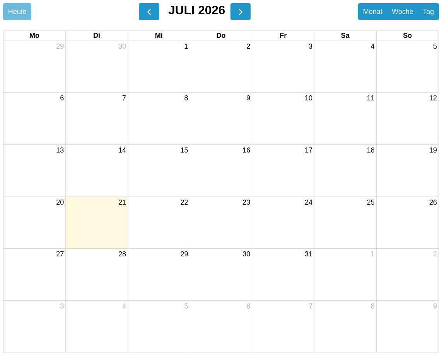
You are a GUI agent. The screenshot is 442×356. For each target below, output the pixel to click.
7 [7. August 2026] (310, 306)
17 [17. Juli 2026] (308, 150)
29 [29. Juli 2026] (184, 254)
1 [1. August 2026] (373, 254)
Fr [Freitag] (283, 35)
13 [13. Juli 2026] (60, 150)
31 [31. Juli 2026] (308, 254)
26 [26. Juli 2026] (433, 202)
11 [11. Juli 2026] (371, 98)
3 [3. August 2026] (62, 306)
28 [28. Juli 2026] (122, 254)
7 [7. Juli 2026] (124, 98)
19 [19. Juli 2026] (433, 150)
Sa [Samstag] (345, 35)
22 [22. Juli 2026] (184, 202)
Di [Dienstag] (96, 35)
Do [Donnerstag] (220, 35)
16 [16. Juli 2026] (246, 150)
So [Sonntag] (407, 35)
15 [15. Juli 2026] (184, 150)
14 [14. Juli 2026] (122, 150)
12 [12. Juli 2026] (433, 98)
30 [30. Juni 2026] (122, 46)
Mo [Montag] (34, 35)
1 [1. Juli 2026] (186, 46)
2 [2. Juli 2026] (248, 46)
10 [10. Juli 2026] (308, 98)
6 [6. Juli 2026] (62, 98)
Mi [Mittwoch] (159, 35)
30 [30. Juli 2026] (246, 254)
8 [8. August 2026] (373, 306)
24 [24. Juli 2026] (308, 202)
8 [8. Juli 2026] (186, 98)
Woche (402, 11)
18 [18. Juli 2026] (371, 150)
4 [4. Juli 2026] (373, 46)
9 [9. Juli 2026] (248, 98)
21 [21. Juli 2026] (122, 202)
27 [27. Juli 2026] (60, 254)
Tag (428, 11)
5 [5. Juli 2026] (435, 46)
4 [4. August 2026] (124, 306)
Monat (372, 11)
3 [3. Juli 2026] (310, 46)
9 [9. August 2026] (435, 306)
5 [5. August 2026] (186, 306)
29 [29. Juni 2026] (60, 46)
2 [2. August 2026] (435, 254)
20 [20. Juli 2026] (60, 202)
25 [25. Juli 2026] (371, 202)
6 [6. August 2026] (248, 306)
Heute (17, 11)
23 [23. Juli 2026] (246, 202)
